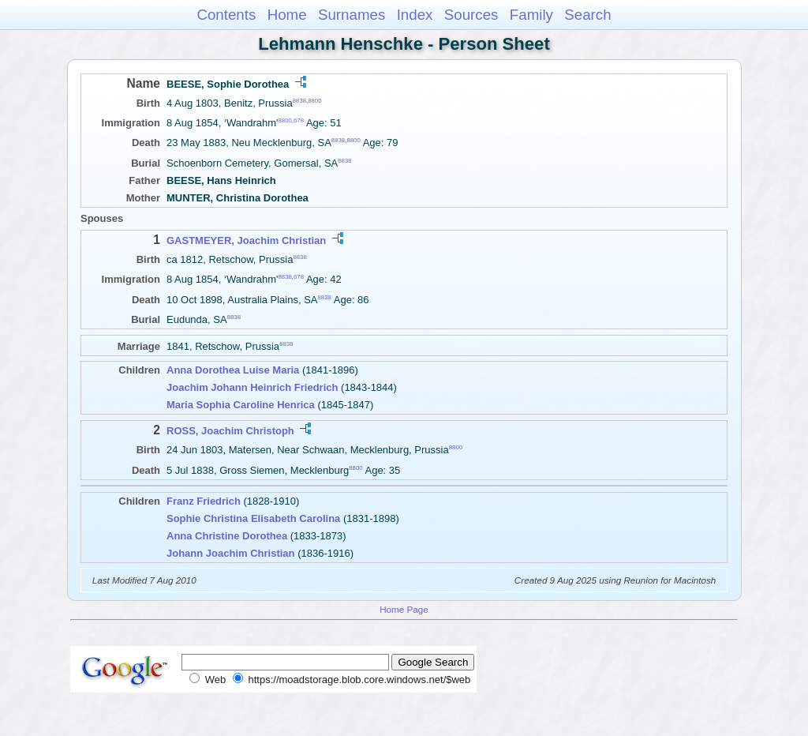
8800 (314, 100)
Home (287, 14)
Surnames (351, 14)
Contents (226, 14)
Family (531, 14)
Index (415, 14)
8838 (299, 100)
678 (299, 120)
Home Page (404, 609)
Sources (471, 14)
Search (587, 14)
